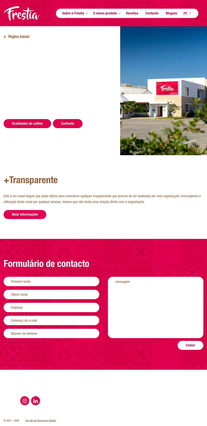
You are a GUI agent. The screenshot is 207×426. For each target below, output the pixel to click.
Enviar (190, 354)
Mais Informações (25, 223)
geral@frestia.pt (40, 92)
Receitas (132, 13)
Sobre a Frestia (73, 13)
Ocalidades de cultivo (27, 123)
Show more (87, 13)
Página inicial (22, 13)
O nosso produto (105, 13)
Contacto (151, 13)
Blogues (171, 13)
